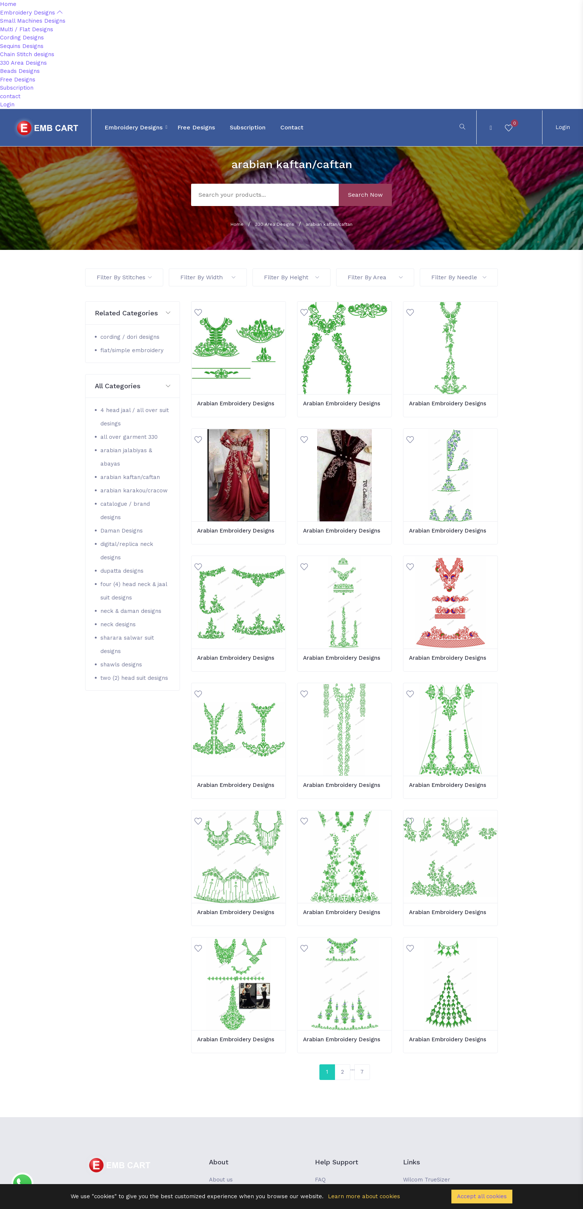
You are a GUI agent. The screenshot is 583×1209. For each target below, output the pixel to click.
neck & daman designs (130, 611)
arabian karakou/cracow (134, 490)
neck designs (118, 624)
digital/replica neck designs (126, 551)
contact (10, 96)
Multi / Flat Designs (26, 29)
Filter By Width (207, 277)
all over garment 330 (129, 437)
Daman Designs (121, 530)
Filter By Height (291, 277)
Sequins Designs (22, 46)
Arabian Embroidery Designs (235, 403)
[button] (133, 313)
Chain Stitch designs (27, 54)
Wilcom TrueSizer (426, 1179)
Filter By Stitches (124, 277)
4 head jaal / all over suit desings (134, 417)
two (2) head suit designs (134, 678)
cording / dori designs (130, 337)
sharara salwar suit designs (127, 644)
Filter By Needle (458, 277)
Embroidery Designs (31, 12)
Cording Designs (22, 37)
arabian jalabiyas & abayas (126, 457)
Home (8, 4)
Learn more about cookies (364, 1196)
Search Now (365, 194)
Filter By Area (375, 277)
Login (7, 104)
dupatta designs (122, 570)
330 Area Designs (23, 63)
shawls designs (121, 664)
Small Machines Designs (32, 20)
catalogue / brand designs (125, 511)
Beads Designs (20, 71)
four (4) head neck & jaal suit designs (133, 591)
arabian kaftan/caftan (329, 224)
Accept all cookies (482, 1196)
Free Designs (17, 79)
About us (221, 1179)
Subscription (16, 87)
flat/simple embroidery (132, 350)
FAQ (320, 1179)
